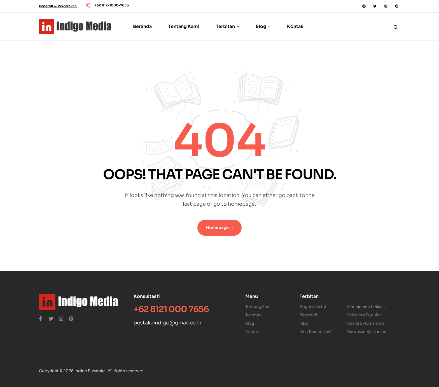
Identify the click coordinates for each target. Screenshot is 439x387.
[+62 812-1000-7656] (88, 5)
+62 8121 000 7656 (171, 309)
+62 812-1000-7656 (112, 5)
